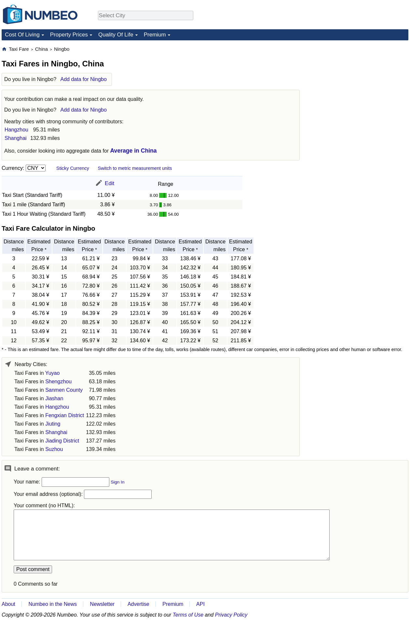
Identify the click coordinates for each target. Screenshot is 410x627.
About (8, 604)
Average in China (133, 150)
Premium (155, 35)
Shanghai (16, 138)
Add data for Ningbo (84, 79)
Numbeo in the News (52, 604)
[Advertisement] (359, 86)
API (200, 604)
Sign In (117, 482)
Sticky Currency (72, 168)
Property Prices (69, 35)
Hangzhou (16, 129)
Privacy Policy (231, 615)
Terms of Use (188, 615)
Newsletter (102, 604)
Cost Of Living (22, 35)
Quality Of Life (115, 35)
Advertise (138, 604)
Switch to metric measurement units (135, 168)
